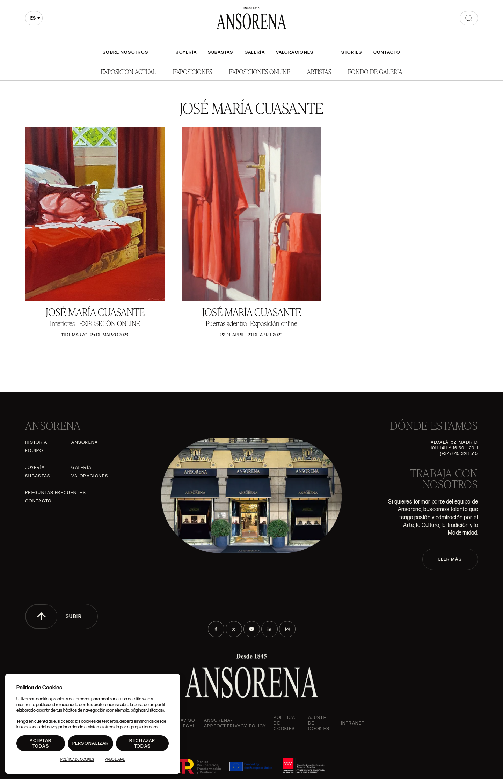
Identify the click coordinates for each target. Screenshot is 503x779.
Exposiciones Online (259, 71)
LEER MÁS (450, 559)
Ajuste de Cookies (318, 723)
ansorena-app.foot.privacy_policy (235, 723)
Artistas (319, 71)
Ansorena (84, 442)
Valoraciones (295, 52)
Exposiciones (192, 71)
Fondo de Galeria (375, 71)
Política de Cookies (77, 760)
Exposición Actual (128, 71)
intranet (353, 723)
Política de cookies (284, 723)
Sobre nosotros (125, 52)
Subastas (220, 52)
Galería (255, 52)
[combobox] (34, 18)
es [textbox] (33, 18)
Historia (36, 442)
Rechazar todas (142, 743)
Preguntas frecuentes (55, 492)
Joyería (186, 52)
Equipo (34, 451)
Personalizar (90, 743)
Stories (351, 52)
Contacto (386, 52)
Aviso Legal (188, 723)
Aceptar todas (40, 743)
